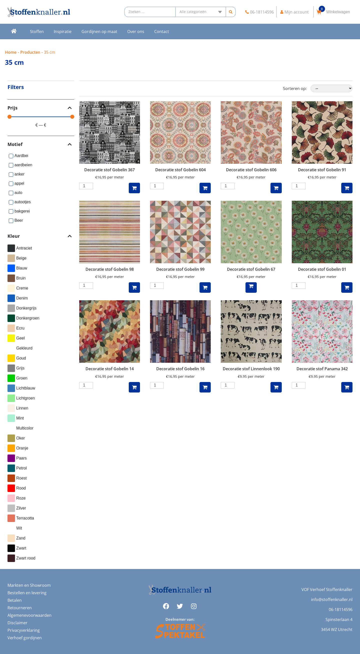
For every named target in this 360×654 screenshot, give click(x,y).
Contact (161, 31)
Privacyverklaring (24, 630)
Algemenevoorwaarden (30, 615)
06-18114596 (340, 609)
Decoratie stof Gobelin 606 (251, 169)
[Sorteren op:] (331, 88)
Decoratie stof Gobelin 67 (251, 269)
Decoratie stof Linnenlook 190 (251, 369)
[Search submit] (231, 12)
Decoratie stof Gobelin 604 (180, 169)
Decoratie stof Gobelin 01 (322, 269)
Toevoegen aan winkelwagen (134, 188)
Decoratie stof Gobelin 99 (180, 269)
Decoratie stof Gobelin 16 (180, 369)
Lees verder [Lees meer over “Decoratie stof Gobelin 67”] (251, 287)
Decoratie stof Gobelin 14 (110, 369)
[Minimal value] (41, 117)
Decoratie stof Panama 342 (322, 369)
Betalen (15, 600)
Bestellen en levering (27, 593)
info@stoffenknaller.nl (331, 599)
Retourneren (20, 607)
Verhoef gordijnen (25, 637)
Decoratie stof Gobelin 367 (109, 169)
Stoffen (37, 31)
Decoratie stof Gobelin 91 (322, 169)
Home (10, 52)
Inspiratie (63, 31)
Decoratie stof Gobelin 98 (110, 269)
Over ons (135, 31)
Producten (30, 52)
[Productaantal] (86, 186)
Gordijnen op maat (99, 31)
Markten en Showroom (29, 585)
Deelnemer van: (180, 619)
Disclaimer (18, 623)
